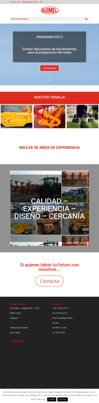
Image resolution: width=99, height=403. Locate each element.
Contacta (49, 281)
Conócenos (49, 68)
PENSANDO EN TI (49, 37)
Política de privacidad (18, 327)
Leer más (62, 399)
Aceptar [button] (52, 399)
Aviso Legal (14, 332)
